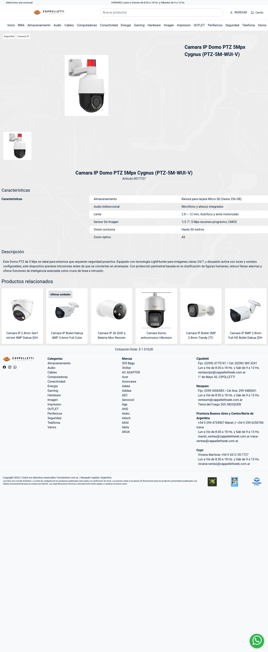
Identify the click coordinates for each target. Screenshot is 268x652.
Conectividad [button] (109, 25)
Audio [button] (57, 25)
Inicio (11, 25)
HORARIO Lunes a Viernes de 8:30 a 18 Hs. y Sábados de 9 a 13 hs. (148, 2)
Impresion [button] (184, 25)
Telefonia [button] (248, 25)
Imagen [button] (169, 25)
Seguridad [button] (232, 25)
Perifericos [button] (215, 25)
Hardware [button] (154, 25)
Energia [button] (126, 25)
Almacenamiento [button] (39, 25)
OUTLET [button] (199, 25)
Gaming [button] (139, 25)
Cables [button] (69, 25)
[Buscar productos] (162, 12)
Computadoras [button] (87, 25)
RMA (21, 25)
